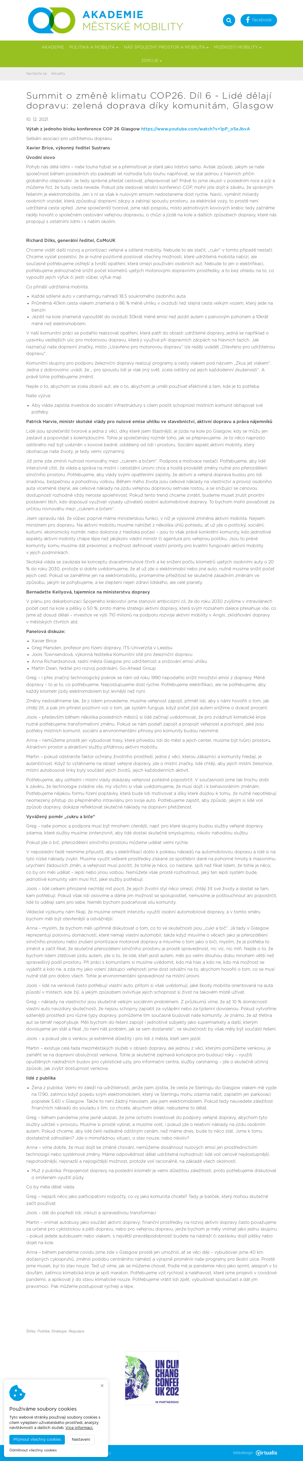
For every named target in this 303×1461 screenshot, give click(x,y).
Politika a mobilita (94, 47)
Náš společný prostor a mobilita (166, 47)
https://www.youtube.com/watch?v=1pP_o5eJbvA (195, 129)
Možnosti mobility (238, 47)
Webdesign (255, 1453)
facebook (259, 21)
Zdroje (151, 61)
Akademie (53, 47)
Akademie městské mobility (86, 1453)
